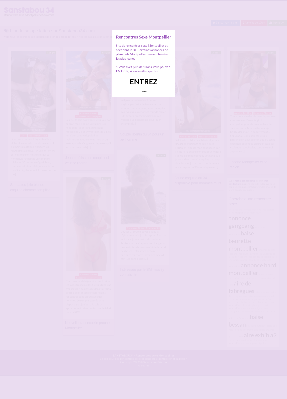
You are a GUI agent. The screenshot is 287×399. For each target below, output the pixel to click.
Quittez (143, 92)
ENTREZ (143, 81)
